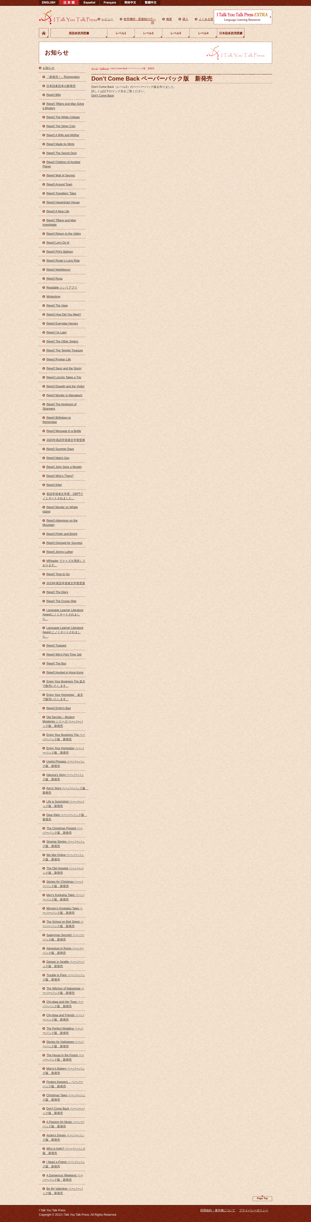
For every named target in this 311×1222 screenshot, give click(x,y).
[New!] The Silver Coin (60, 126)
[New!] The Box (56, 663)
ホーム (44, 33)
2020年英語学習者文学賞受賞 (65, 440)
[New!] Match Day (57, 458)
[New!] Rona (54, 278)
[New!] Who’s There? (60, 476)
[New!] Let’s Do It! (57, 242)
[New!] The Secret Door (61, 153)
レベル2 (148, 33)
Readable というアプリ (61, 287)
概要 (169, 19)
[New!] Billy (53, 95)
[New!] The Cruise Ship (61, 601)
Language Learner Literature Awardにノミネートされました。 (63, 614)
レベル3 (176, 33)
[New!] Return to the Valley (63, 233)
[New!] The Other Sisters (62, 341)
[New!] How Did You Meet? (63, 314)
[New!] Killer (54, 485)
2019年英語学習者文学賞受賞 (65, 583)
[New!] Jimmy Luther (59, 552)
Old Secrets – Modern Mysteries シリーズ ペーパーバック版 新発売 (63, 721)
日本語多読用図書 (230, 33)
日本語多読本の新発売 (61, 86)
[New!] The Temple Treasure (64, 350)
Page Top (262, 1198)
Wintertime (53, 296)
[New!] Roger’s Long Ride (63, 260)
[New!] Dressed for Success (64, 543)
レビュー (107, 19)
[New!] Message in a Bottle (63, 431)
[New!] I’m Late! (56, 332)
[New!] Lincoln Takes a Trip (63, 377)
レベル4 (203, 33)
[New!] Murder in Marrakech (64, 395)
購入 (185, 19)
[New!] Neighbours (58, 269)
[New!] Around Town (59, 184)
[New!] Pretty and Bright (61, 534)
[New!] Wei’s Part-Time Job (63, 654)
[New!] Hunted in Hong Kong (64, 672)
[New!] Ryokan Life (58, 359)
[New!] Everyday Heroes (62, 323)
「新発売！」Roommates (63, 77)
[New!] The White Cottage (63, 117)
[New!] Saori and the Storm (63, 368)
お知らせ (48, 68)
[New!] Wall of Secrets (60, 175)
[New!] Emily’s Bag (58, 708)
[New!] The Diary (57, 592)
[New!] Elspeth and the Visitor (65, 386)
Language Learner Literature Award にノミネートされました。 (63, 632)
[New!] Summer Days (60, 449)
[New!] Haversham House (63, 202)
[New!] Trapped (56, 645)
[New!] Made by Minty (60, 144)
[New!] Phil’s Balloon (59, 251)
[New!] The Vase (57, 305)
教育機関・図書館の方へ (140, 19)
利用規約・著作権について (217, 1210)
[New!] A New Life (57, 211)
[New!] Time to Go (58, 574)
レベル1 (121, 33)
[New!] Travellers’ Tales (61, 193)
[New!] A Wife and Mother (62, 135)
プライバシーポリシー (253, 1210)
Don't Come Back (102, 95)
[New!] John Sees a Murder (64, 467)
